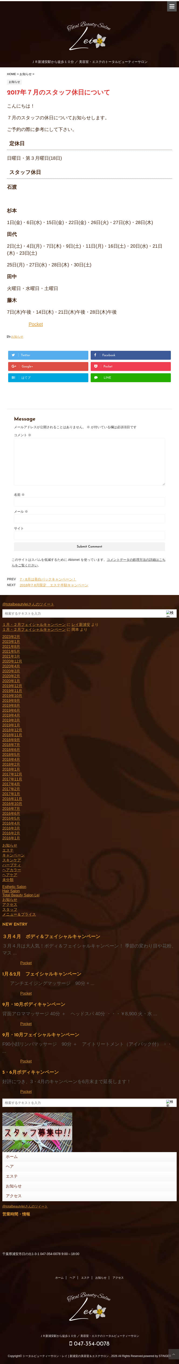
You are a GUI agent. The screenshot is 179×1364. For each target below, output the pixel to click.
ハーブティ (11, 865)
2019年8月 (11, 705)
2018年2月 (11, 764)
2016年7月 (11, 809)
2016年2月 (11, 833)
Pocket (36, 324)
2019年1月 (11, 725)
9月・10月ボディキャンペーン (33, 1004)
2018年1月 (11, 769)
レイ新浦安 (81, 625)
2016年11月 (12, 799)
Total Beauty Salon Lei (20, 895)
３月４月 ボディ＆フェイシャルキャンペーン (51, 937)
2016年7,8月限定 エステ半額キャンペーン (54, 585)
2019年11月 (12, 691)
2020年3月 (11, 671)
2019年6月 (11, 710)
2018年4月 (11, 760)
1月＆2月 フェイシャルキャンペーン (41, 974)
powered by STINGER (157, 1356)
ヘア (10, 1167)
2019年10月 (12, 696)
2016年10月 (12, 804)
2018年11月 (12, 735)
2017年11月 (12, 779)
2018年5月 (11, 755)
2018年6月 (11, 750)
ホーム (12, 1157)
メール (21, 511)
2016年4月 (11, 823)
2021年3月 (11, 656)
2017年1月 (11, 794)
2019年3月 (11, 720)
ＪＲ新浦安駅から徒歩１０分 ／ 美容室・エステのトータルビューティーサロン (89, 1336)
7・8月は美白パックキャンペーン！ (48, 579)
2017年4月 (11, 784)
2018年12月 (12, 730)
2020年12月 (12, 661)
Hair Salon (11, 891)
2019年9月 (11, 701)
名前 (19, 495)
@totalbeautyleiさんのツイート (28, 604)
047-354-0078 (89, 1344)
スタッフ (9, 909)
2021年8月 (11, 647)
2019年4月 (11, 715)
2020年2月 (11, 676)
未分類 (8, 880)
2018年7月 (11, 745)
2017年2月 (11, 789)
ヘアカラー (11, 870)
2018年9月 (11, 740)
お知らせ (17, 336)
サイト (19, 528)
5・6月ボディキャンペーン (30, 1072)
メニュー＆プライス (19, 914)
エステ (8, 850)
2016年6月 (11, 814)
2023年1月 (11, 642)
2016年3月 (11, 828)
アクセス (9, 905)
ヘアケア (9, 875)
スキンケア (11, 860)
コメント (22, 435)
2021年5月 (11, 651)
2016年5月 (11, 818)
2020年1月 (11, 681)
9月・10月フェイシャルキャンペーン (40, 1035)
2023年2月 (11, 637)
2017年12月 (12, 774)
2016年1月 (11, 838)
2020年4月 (11, 666)
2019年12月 (12, 686)
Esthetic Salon (14, 887)
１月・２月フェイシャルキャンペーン (34, 625)
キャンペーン (13, 855)
